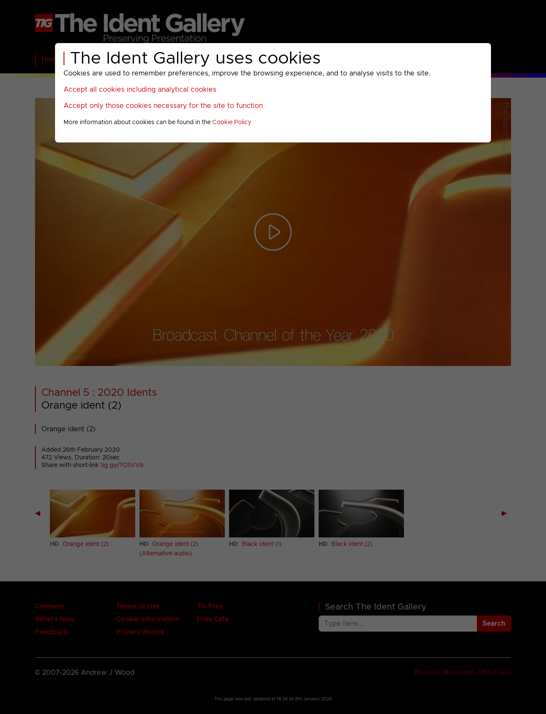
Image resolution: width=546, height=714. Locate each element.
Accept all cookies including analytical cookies (140, 89)
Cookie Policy (231, 122)
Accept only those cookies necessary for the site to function (163, 105)
